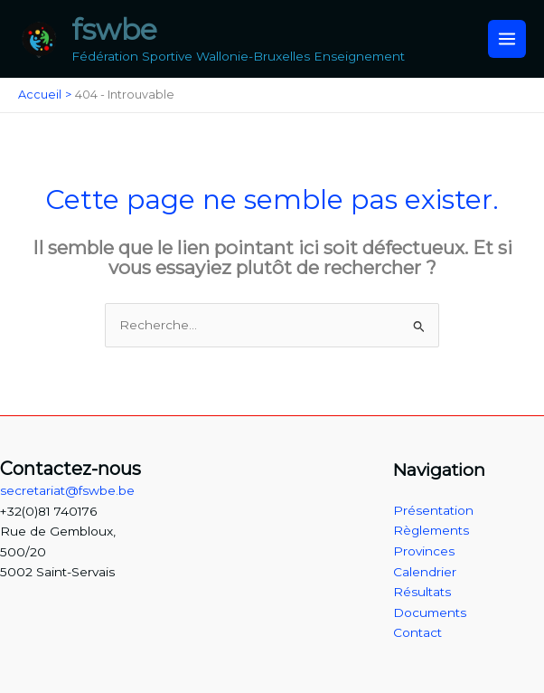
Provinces (424, 551)
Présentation (433, 510)
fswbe (114, 29)
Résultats (422, 591)
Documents (429, 612)
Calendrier (424, 572)
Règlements (431, 530)
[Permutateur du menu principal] (507, 39)
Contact (417, 632)
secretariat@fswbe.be (67, 490)
